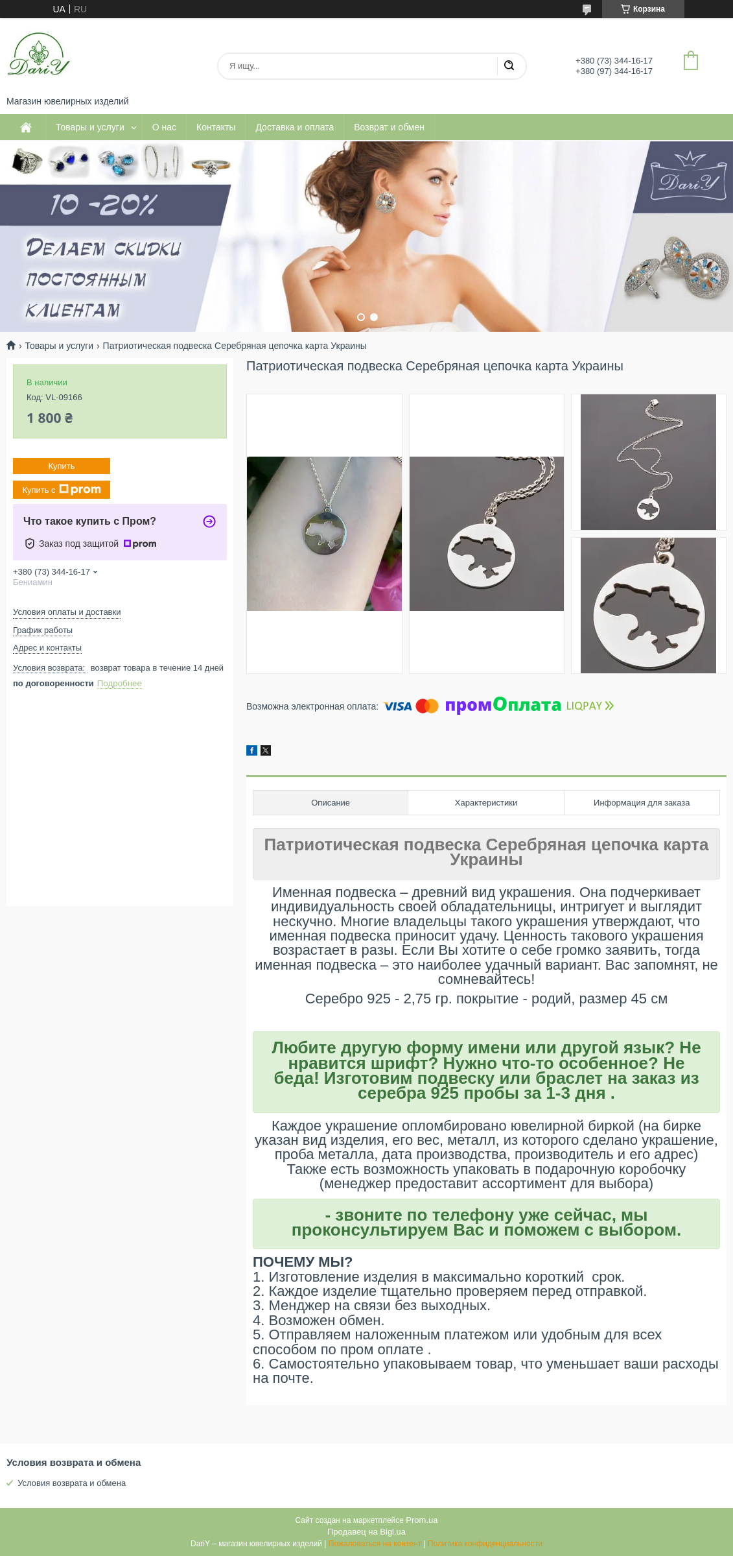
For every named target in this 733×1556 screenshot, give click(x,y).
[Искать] (508, 66)
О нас (164, 127)
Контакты (215, 127)
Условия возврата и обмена (71, 1483)
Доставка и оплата (294, 127)
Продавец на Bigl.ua (366, 1532)
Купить (61, 466)
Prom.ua (421, 1520)
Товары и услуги (90, 127)
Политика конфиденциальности (485, 1543)
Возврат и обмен (389, 127)
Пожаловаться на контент (375, 1543)
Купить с (61, 490)
